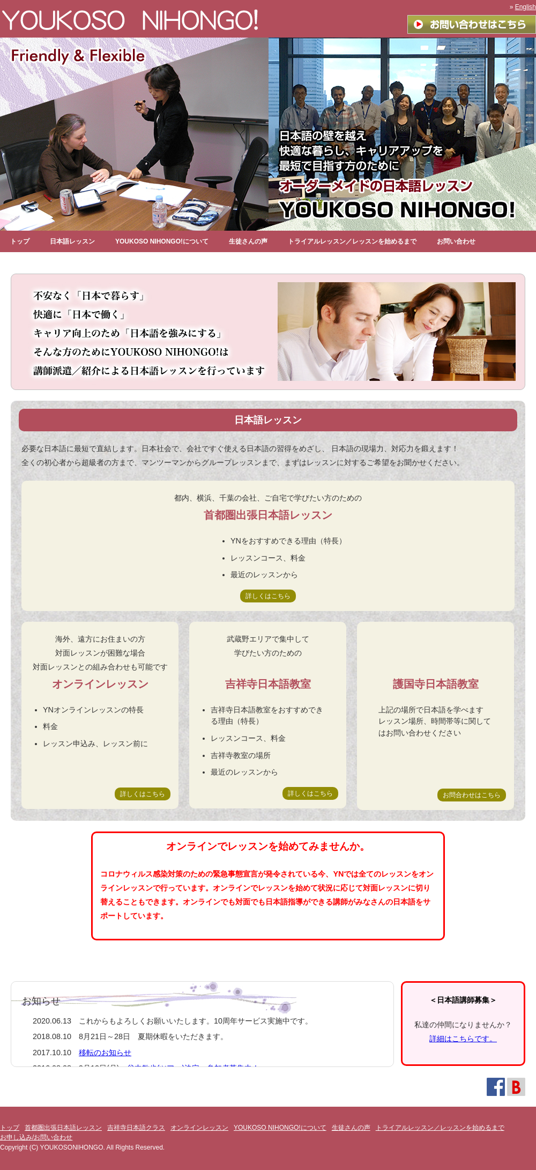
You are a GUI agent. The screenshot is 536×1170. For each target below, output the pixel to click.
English (525, 7)
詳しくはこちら (268, 596)
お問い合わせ (456, 241)
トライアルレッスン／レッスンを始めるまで (352, 241)
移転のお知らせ (105, 1052)
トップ (19, 241)
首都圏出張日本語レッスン (63, 1127)
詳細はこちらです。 (463, 1038)
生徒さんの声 (248, 241)
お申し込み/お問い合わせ (36, 1137)
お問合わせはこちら (472, 795)
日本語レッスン (72, 241)
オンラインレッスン (199, 1127)
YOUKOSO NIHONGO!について (162, 241)
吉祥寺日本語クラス (136, 1127)
